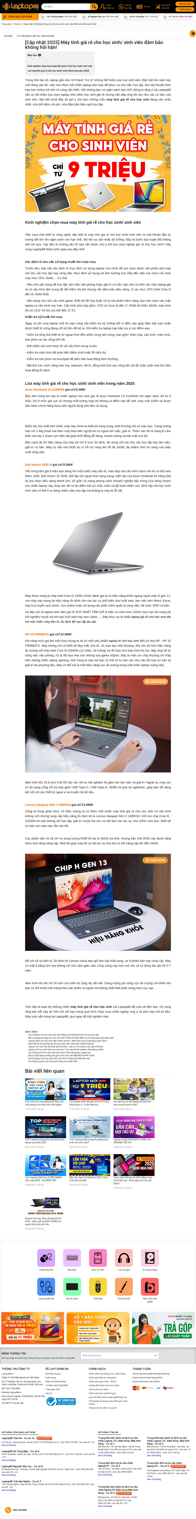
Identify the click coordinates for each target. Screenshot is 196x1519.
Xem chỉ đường (9, 1445)
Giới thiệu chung (52, 1374)
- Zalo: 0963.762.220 (124, 1452)
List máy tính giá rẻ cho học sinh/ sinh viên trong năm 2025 (58, 70)
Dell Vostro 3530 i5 (38, 464)
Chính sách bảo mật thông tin (102, 1393)
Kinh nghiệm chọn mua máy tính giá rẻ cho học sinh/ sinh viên (60, 66)
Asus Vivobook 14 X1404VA (44, 389)
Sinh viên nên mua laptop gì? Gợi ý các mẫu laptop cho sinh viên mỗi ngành (44, 1103)
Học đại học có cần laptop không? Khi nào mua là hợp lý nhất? (132, 1103)
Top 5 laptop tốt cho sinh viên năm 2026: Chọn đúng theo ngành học (59, 1052)
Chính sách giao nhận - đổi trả (102, 1381)
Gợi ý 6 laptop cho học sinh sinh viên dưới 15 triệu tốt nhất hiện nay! (59, 1058)
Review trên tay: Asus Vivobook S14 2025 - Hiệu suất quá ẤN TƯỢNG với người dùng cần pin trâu (43, 1221)
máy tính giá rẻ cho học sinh (127, 99)
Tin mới (8, 36)
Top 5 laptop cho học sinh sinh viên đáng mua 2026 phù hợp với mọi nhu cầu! (63, 1035)
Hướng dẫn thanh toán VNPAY (146, 1381)
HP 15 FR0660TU (37, 634)
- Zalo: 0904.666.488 (84, 1469)
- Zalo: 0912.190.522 (171, 1452)
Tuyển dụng (185, 9)
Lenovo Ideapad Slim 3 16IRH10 (48, 804)
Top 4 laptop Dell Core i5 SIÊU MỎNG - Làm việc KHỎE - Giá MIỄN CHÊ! (44, 1179)
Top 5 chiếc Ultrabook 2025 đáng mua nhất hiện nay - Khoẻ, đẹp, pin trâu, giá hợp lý (133, 1180)
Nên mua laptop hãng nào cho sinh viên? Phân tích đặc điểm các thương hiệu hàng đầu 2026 (71, 1038)
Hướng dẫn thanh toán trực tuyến (104, 1385)
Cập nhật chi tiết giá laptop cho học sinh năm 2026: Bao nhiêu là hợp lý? (61, 1043)
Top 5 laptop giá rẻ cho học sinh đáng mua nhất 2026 (52, 1061)
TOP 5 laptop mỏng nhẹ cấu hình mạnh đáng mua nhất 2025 (45, 1141)
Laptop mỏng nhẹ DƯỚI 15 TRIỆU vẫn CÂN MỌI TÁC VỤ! (132, 1141)
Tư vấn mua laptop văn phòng (35, 36)
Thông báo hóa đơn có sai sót (103, 1408)
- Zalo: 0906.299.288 (68, 1442)
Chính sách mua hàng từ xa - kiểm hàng (107, 1374)
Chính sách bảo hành (98, 1389)
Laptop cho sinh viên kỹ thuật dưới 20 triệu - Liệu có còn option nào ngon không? (65, 1046)
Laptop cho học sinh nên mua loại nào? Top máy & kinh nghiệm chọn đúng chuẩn (65, 1049)
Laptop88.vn (7, 1374)
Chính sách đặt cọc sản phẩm (102, 1377)
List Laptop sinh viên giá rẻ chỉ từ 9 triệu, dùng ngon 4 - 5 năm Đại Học (89, 1103)
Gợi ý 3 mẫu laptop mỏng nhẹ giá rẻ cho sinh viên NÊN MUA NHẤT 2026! (61, 1055)
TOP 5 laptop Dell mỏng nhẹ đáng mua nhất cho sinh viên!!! (88, 1141)
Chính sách (185, 4)
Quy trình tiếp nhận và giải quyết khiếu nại (108, 1397)
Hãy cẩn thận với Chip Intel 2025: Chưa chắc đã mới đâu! (88, 1179)
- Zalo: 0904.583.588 (79, 1484)
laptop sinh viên (71, 94)
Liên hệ (48, 1393)
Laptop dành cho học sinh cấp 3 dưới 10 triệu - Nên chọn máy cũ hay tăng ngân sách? (67, 1041)
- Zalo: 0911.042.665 (73, 1454)
